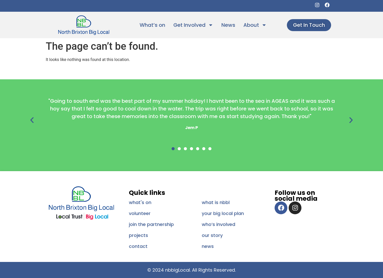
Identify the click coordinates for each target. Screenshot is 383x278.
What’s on (152, 25)
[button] (32, 120)
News (228, 25)
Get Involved (193, 25)
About (255, 25)
